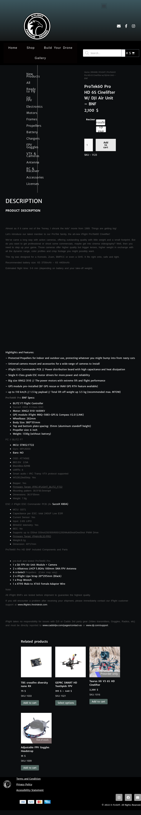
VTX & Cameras (29, 155)
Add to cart (105, 145)
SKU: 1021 (70, 672)
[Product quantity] (88, 145)
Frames (29, 119)
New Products (29, 75)
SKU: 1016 (104, 671)
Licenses (29, 184)
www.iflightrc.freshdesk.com (32, 604)
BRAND (94, 72)
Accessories (29, 177)
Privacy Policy (24, 784)
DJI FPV (29, 99)
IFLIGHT (102, 72)
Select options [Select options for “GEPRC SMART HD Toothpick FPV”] (66, 702)
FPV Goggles (29, 146)
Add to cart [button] (30, 702)
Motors (29, 113)
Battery (29, 132)
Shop (31, 47)
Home (12, 47)
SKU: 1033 (36, 672)
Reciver (90, 119)
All (28, 83)
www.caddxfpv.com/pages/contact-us (62, 625)
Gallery (40, 58)
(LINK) (80, 414)
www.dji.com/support (97, 625)
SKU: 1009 (36, 737)
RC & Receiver (29, 170)
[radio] (100, 122)
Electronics (29, 106)
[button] (104, 6)
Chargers (29, 138)
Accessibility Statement (30, 790)
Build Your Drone (58, 47)
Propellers (29, 125)
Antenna (29, 162)
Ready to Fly (29, 90)
